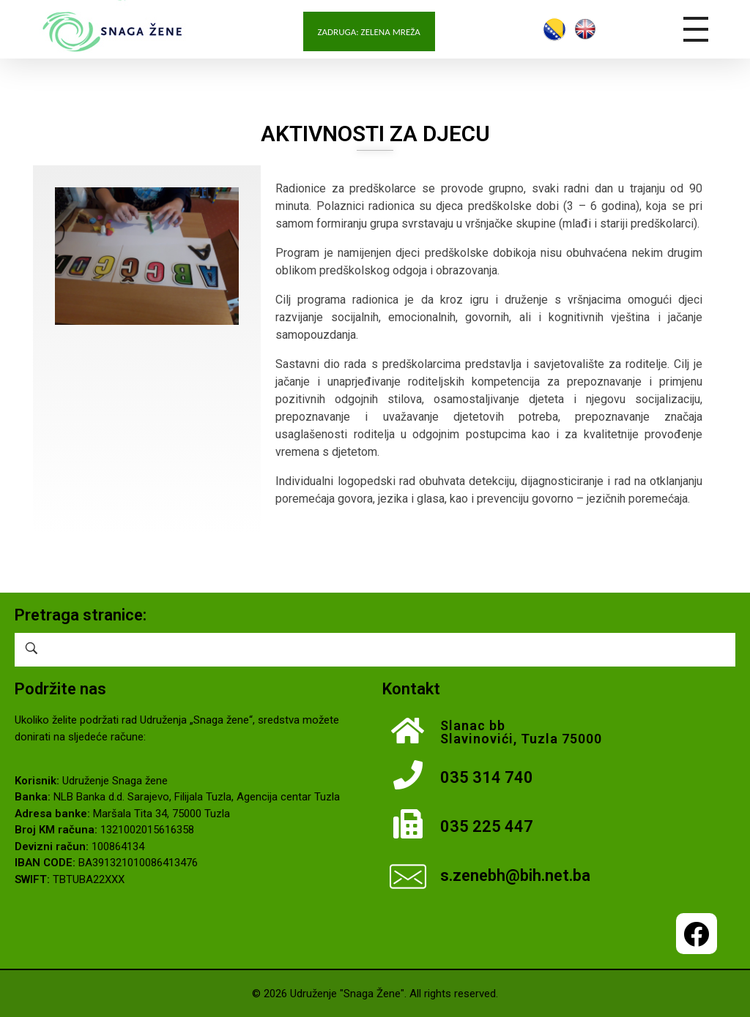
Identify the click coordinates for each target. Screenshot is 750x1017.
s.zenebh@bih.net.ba (515, 875)
